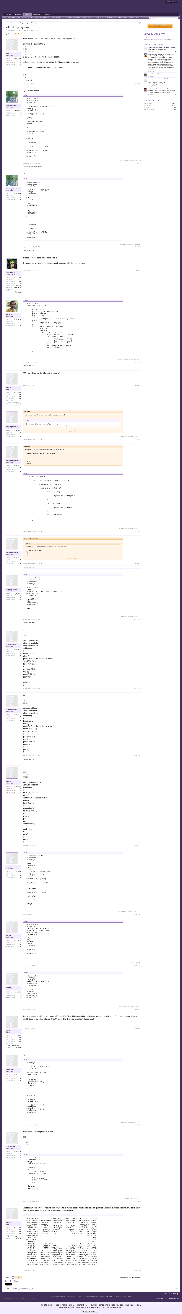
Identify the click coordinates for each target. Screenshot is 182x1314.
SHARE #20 (137, 1270)
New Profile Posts (153, 45)
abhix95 (35, 166)
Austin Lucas (152, 89)
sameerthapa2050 (12, 426)
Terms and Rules (161, 1298)
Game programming (41, 17)
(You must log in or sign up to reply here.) (129, 1277)
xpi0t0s (8, 387)
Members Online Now (154, 34)
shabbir (166, 47)
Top (174, 1294)
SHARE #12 (137, 755)
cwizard (8, 867)
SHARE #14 (137, 914)
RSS (177, 1294)
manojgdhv (10, 1069)
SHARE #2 (138, 163)
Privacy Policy (174, 1298)
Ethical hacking (29, 17)
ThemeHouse (30, 1300)
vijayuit (8, 936)
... (142, 17)
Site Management (135, 17)
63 (20, 398)
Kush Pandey (10, 1146)
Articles (18, 14)
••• (175, 51)
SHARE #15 (137, 965)
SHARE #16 (137, 1009)
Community (37, 14)
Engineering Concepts (74, 17)
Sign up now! (160, 26)
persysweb (27, 166)
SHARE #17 (137, 1029)
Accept (85, 1311)
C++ (16, 30)
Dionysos (146, 37)
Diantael (152, 37)
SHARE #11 (137, 688)
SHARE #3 (138, 247)
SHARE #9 (138, 563)
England (18, 404)
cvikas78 (9, 315)
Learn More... (93, 1311)
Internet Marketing (17, 17)
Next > (19, 34)
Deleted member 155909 (155, 47)
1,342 (19, 279)
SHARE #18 (137, 1125)
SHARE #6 (138, 385)
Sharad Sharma (11, 589)
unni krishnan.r (152, 79)
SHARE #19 (137, 1201)
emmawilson (151, 74)
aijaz (28, 30)
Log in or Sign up (171, 1)
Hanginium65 (152, 54)
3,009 (19, 394)
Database (7, 17)
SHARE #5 (138, 362)
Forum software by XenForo (19, 1298)
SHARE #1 (138, 84)
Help (165, 1294)
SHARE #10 (137, 619)
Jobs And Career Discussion (57, 17)
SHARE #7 (138, 439)
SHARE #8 (138, 531)
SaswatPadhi (10, 272)
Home (9, 14)
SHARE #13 (137, 845)
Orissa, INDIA (17, 287)
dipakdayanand (11, 105)
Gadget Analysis (122, 17)
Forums (27, 14)
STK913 (174, 109)
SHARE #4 (138, 270)
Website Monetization (89, 17)
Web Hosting (101, 17)
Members (48, 14)
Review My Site (111, 17)
